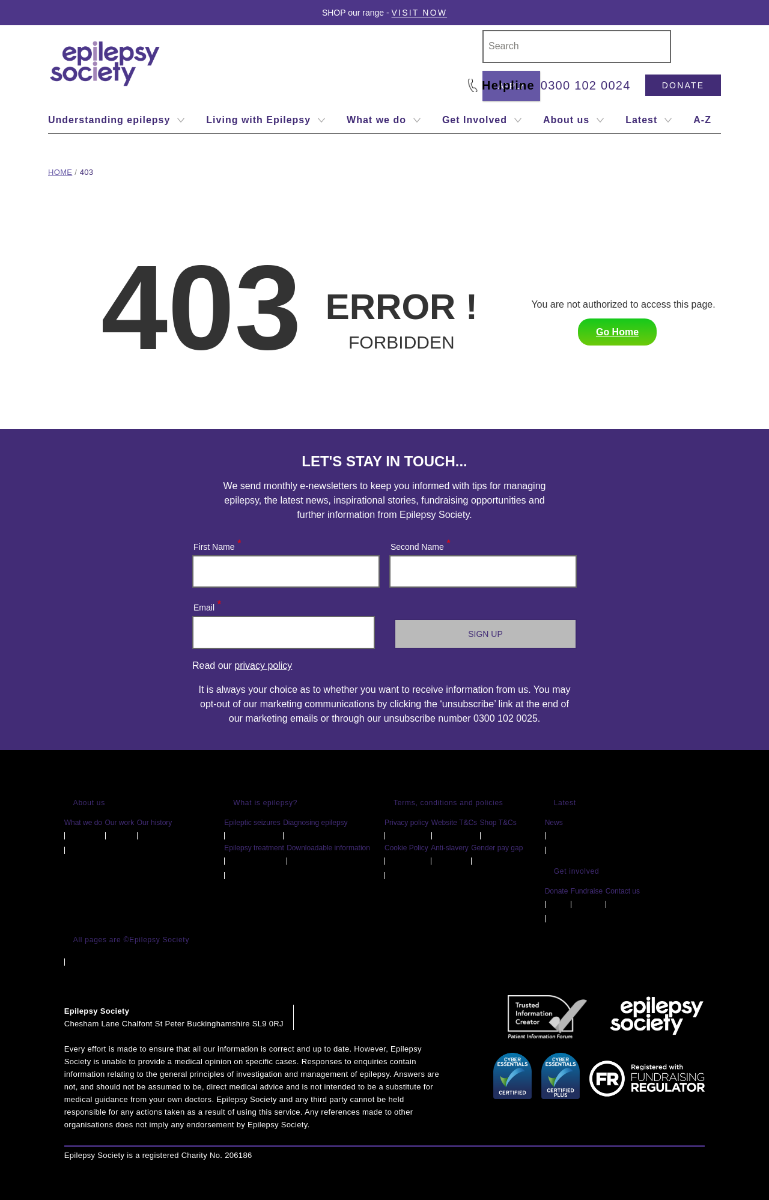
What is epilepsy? (265, 803)
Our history (154, 822)
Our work (120, 822)
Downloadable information (328, 848)
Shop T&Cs (498, 822)
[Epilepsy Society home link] (105, 64)
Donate (683, 85)
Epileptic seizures (252, 822)
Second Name (420, 544)
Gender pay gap (497, 848)
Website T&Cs (454, 822)
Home (60, 172)
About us (89, 803)
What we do (83, 822)
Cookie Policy (406, 848)
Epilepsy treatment (254, 848)
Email (206, 604)
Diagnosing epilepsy (315, 822)
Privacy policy (406, 822)
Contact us (623, 891)
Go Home (617, 332)
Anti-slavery (450, 848)
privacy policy (263, 665)
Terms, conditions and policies (448, 803)
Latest (565, 803)
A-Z (702, 120)
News (554, 822)
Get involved (577, 871)
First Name (216, 544)
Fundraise (587, 891)
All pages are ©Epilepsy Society (131, 940)
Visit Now (420, 12)
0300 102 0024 (586, 85)
